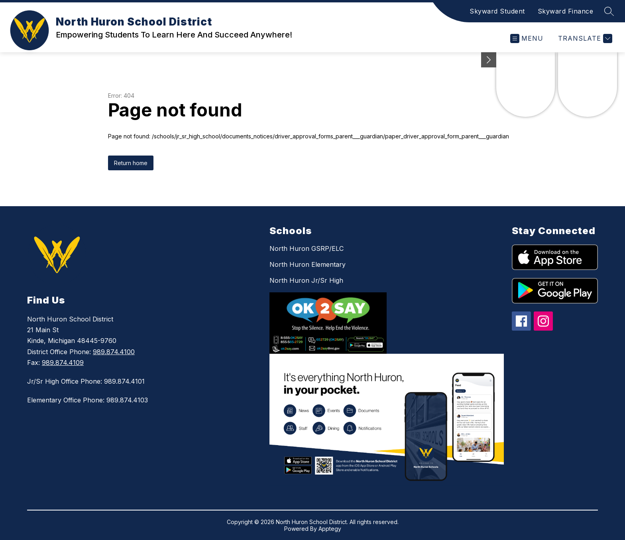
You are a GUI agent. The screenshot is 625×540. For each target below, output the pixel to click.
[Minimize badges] (488, 59)
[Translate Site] (584, 38)
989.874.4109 (63, 363)
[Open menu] (526, 38)
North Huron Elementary (307, 264)
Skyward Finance (566, 11)
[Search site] (609, 11)
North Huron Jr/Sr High (306, 280)
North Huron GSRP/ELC (306, 248)
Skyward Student (497, 11)
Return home (130, 163)
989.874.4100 (114, 352)
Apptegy (329, 528)
